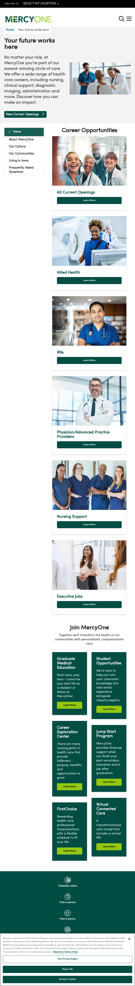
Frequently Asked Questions (21, 170)
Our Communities (21, 153)
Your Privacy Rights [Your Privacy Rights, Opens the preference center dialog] (67, 959)
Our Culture (17, 146)
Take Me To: (11, 4)
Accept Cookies (67, 979)
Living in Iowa (18, 160)
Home (17, 131)
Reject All (67, 969)
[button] (130, 17)
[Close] (129, 939)
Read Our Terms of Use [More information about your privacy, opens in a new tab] (65, 952)
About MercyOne (21, 139)
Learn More (89, 200)
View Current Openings (25, 114)
